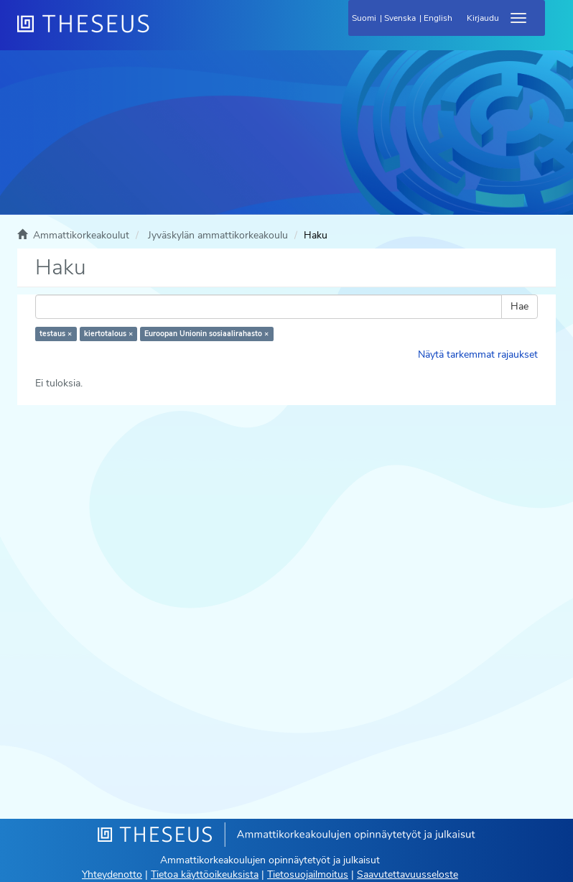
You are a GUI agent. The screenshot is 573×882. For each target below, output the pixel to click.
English (438, 18)
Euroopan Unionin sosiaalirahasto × (206, 333)
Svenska (400, 18)
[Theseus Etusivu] (160, 32)
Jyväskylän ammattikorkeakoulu (218, 235)
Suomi (364, 18)
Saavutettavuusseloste (407, 874)
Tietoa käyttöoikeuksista (204, 874)
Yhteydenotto (112, 874)
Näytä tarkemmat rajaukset (478, 354)
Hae (519, 306)
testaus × (55, 333)
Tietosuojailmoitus (307, 874)
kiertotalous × (108, 333)
